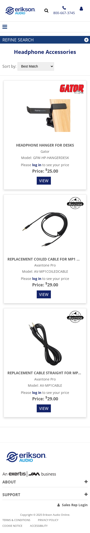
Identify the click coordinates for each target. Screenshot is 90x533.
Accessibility (39, 525)
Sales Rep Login (75, 505)
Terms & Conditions (16, 520)
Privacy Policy (48, 520)
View (43, 180)
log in (36, 165)
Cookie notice (12, 525)
